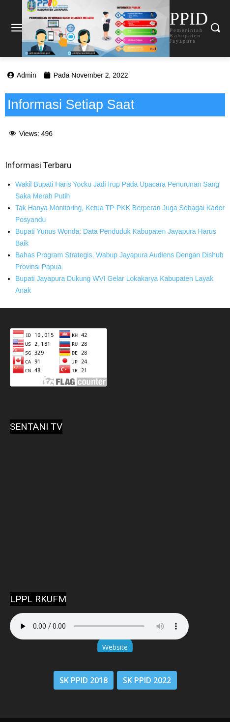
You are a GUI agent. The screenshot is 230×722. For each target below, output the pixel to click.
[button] (215, 28)
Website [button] (115, 647)
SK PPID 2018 (83, 680)
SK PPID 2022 (147, 680)
